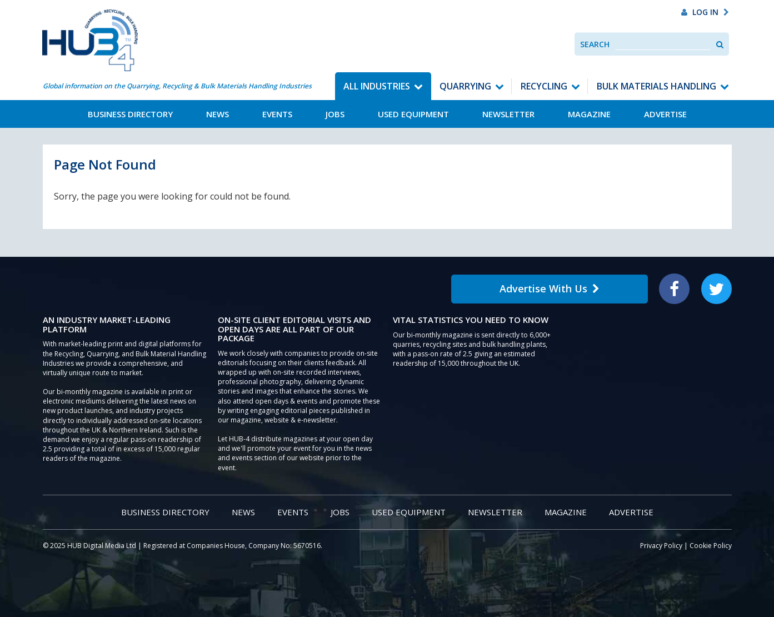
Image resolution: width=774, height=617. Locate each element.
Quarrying (465, 86)
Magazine (589, 114)
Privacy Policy (661, 545)
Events (277, 114)
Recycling (544, 86)
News (217, 114)
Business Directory (130, 114)
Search (595, 44)
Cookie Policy (711, 545)
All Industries (376, 86)
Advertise (665, 114)
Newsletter (508, 114)
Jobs (335, 114)
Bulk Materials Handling (656, 86)
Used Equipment (413, 114)
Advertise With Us (550, 288)
